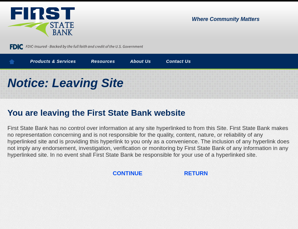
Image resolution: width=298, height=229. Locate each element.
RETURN (196, 173)
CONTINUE (128, 173)
